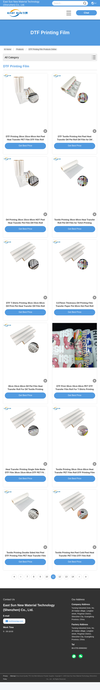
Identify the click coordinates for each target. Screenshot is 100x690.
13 (66, 584)
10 (47, 584)
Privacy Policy (5, 685)
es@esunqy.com (14, 629)
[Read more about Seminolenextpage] (14, 584)
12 (60, 584)
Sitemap (12, 684)
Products (19, 49)
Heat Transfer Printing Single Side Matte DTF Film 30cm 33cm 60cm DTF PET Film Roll (25, 479)
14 (73, 584)
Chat (86, 12)
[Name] (84, 3)
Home (7, 49)
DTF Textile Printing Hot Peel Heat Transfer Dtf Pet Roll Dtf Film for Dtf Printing (74, 141)
